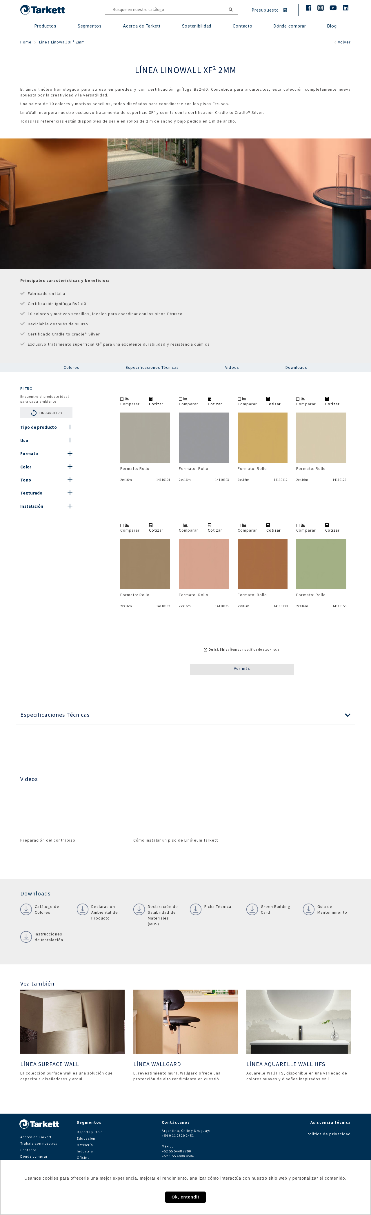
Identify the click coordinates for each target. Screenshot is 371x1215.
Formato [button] (29, 453)
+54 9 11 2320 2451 (178, 1135)
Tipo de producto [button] (38, 427)
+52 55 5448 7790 (176, 1151)
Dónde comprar (290, 26)
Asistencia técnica (330, 1122)
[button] (185, 714)
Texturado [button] (31, 493)
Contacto (28, 1150)
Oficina (83, 1157)
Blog (332, 26)
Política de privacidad (329, 1133)
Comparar (130, 401)
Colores (71, 367)
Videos (232, 367)
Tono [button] (25, 480)
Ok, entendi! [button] (185, 1197)
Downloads (296, 367)
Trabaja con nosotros (38, 1143)
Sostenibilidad (197, 26)
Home (26, 42)
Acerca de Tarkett (142, 26)
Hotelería (85, 1145)
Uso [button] (24, 440)
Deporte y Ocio (90, 1132)
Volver (342, 42)
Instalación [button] (31, 506)
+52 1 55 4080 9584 (178, 1156)
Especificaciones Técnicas (152, 367)
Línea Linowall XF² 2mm (62, 42)
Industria (85, 1151)
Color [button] (26, 467)
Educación (86, 1138)
